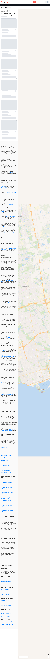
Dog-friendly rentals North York (6, 605)
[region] (34, 334)
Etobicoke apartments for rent (6, 453)
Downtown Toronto (4, 148)
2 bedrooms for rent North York (6, 592)
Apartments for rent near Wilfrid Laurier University (6, 513)
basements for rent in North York (9, 289)
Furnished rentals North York (5, 600)
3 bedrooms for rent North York (6, 594)
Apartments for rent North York (6, 578)
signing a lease (4, 187)
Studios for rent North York (5, 589)
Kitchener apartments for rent (6, 472)
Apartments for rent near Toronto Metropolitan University (6, 498)
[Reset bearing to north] (48, 657)
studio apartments (4, 229)
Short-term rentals (4, 366)
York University (11, 172)
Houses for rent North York (5, 583)
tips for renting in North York (10, 192)
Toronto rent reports (9, 204)
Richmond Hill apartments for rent (6, 460)
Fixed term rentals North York (6, 616)
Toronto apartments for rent (5, 452)
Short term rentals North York (6, 613)
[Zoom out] (48, 656)
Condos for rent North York (5, 579)
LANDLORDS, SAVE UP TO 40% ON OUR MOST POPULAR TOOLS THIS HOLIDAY (25, 5)
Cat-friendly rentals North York (6, 607)
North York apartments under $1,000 (7, 621)
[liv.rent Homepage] (3, 2)
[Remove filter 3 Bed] (3, 7)
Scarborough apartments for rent (6, 455)
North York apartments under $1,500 (7, 622)
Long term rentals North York (5, 611)
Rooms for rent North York (5, 584)
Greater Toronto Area (5, 150)
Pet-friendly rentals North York (6, 603)
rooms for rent (3, 384)
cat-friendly (8, 337)
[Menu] (47, 2)
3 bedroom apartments (10, 227)
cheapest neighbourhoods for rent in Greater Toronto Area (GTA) (8, 220)
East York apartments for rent (6, 468)
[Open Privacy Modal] (7, 2)
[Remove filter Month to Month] (10, 7)
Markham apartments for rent (6, 467)
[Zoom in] (48, 654)
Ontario (13, 165)
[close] (48, 5)
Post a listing (41, 1)
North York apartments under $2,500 (7, 626)
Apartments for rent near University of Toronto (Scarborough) (7, 495)
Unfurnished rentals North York (6, 602)
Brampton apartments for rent (6, 462)
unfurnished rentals (12, 232)
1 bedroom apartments (7, 226)
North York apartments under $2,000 (7, 624)
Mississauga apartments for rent (6, 457)
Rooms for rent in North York (10, 316)
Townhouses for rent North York (6, 581)
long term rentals (5, 233)
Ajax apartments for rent (5, 465)
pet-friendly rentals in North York (7, 334)
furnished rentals (4, 232)
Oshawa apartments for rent (5, 463)
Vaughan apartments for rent (5, 458)
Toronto (10, 165)
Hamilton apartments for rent (5, 470)
